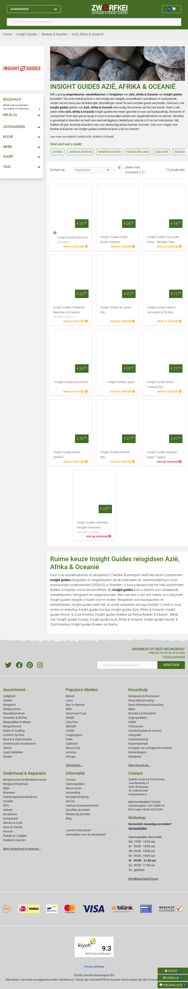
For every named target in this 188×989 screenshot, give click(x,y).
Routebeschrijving (77, 797)
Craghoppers (74, 735)
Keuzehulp (138, 689)
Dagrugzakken (137, 717)
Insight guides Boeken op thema (118, 614)
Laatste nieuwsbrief (78, 830)
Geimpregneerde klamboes (20, 797)
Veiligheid (9, 696)
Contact (71, 779)
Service (70, 801)
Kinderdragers (137, 752)
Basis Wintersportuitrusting (145, 704)
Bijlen (131, 709)
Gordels (8, 801)
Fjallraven (72, 743)
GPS (6, 805)
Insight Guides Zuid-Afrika (71, 382)
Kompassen (10, 818)
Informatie (75, 773)
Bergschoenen (12, 726)
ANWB (70, 717)
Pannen (8, 831)
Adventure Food (76, 713)
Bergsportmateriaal (15, 784)
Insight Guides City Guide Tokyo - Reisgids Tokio (163, 239)
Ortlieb (70, 730)
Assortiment (33, 9)
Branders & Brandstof (142, 713)
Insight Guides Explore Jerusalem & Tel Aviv (161, 310)
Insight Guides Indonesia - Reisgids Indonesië (94, 527)
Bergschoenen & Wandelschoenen (24, 779)
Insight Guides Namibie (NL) (115, 454)
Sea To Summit (75, 704)
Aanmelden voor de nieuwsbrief (86, 834)
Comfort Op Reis (13, 735)
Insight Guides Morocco (73, 240)
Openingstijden (75, 784)
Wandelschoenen (14, 713)
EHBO (132, 722)
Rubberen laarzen (14, 840)
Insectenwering (138, 739)
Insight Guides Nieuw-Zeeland (67, 454)
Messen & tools (12, 822)
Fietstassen (135, 726)
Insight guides (173, 94)
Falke (69, 739)
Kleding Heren (12, 709)
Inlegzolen (134, 735)
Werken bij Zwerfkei (78, 814)
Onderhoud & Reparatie (24, 773)
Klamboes (134, 756)
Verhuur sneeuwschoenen (82, 805)
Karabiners (10, 814)
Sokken (7, 700)
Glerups (71, 756)
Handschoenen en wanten (145, 730)
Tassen (7, 756)
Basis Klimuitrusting (141, 700)
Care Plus (72, 722)
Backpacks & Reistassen (143, 696)
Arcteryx (71, 752)
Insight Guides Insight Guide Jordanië (114, 239)
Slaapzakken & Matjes (17, 722)
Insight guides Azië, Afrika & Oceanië (137, 610)
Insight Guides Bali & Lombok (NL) (160, 384)
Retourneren (74, 788)
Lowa (69, 700)
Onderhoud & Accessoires (19, 743)
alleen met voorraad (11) (134, 169)
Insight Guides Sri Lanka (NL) (115, 310)
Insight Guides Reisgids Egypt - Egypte (162, 454)
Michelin (71, 726)
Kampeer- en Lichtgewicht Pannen (150, 748)
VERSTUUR (171, 665)
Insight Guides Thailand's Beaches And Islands (70, 312)
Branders (9, 792)
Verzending (73, 792)
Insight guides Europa (94, 610)
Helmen (8, 809)
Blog (69, 818)
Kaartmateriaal (138, 743)
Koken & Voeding (14, 730)
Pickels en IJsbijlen (15, 835)
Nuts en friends (12, 827)
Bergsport (9, 704)
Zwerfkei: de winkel (78, 809)
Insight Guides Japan (121, 382)
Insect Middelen (13, 752)
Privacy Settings (94, 966)
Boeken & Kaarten (63, 590)
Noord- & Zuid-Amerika (17, 739)
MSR (69, 709)
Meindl (70, 696)
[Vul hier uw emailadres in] (127, 665)
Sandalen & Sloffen (15, 717)
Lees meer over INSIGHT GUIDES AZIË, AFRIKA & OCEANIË (82, 136)
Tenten (7, 748)
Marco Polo (73, 748)
